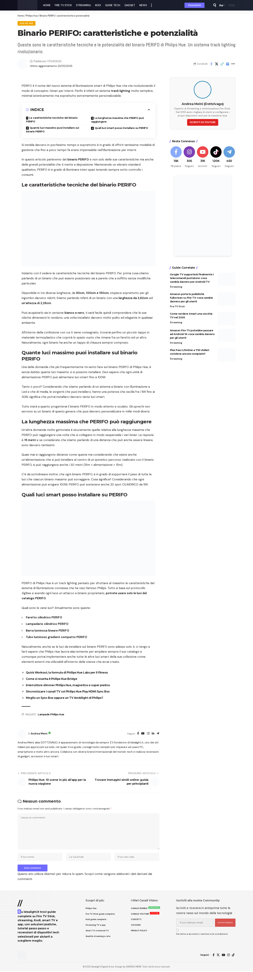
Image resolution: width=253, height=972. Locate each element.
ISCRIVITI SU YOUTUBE (203, 121)
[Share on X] (216, 64)
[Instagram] (148, 733)
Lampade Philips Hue (51, 714)
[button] (151, 5)
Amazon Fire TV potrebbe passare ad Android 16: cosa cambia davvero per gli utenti (192, 333)
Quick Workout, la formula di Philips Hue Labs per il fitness (68, 672)
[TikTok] (233, 955)
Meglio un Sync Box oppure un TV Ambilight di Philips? (65, 697)
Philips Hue (32, 15)
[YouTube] (142, 733)
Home (21, 15)
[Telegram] (157, 733)
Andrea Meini (39, 733)
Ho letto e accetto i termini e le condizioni (202, 934)
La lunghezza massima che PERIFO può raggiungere (117, 120)
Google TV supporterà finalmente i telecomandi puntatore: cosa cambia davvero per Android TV (192, 277)
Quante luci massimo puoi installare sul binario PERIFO (52, 129)
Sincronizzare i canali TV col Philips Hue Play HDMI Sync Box (69, 691)
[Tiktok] (216, 156)
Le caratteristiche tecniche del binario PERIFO (51, 119)
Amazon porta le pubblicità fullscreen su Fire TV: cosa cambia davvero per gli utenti (191, 297)
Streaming (176, 286)
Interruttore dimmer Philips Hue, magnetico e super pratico (68, 685)
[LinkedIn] (152, 733)
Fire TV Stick (177, 305)
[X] (218, 955)
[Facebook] (137, 733)
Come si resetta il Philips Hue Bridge (52, 679)
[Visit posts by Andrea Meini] (22, 733)
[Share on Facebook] (211, 64)
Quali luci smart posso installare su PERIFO (121, 128)
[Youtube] (202, 156)
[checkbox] (177, 931)
